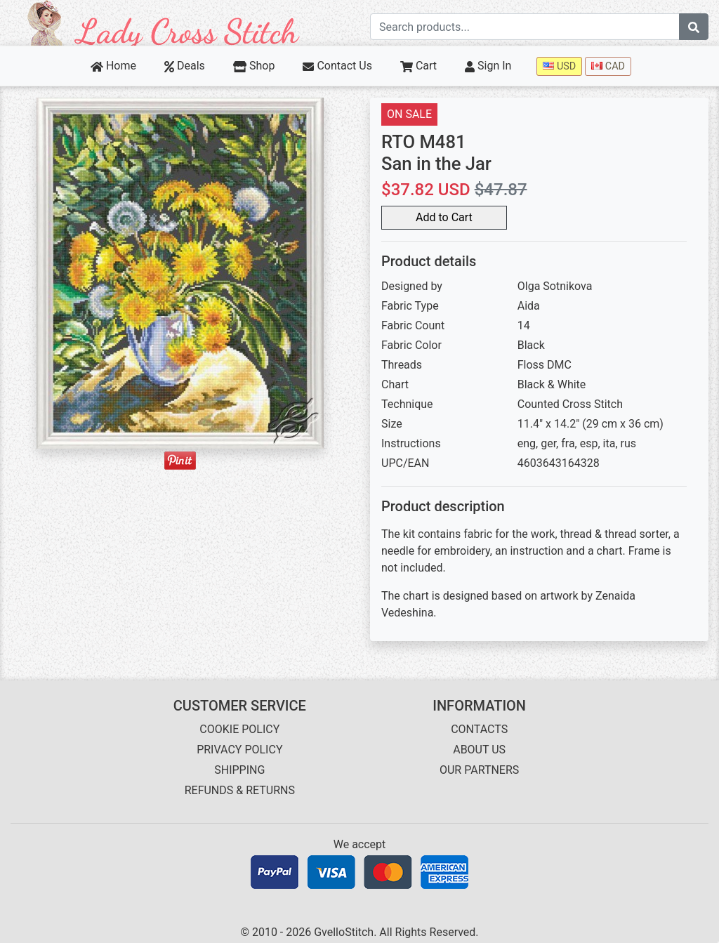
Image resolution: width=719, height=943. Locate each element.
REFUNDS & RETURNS (240, 790)
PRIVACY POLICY (239, 749)
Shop (254, 65)
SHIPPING (239, 770)
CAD (608, 66)
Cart (418, 65)
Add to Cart (444, 217)
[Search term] (525, 26)
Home (113, 65)
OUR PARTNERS (479, 770)
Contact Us (337, 65)
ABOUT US (479, 749)
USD (559, 66)
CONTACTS (479, 729)
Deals (184, 65)
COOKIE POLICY (239, 729)
